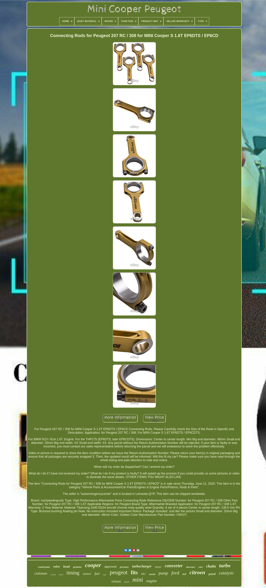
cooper (93, 565)
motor (158, 566)
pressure (124, 567)
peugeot (118, 572)
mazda (152, 574)
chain (211, 566)
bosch (126, 582)
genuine (77, 567)
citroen (197, 572)
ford (175, 572)
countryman (44, 567)
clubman (40, 573)
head (66, 566)
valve (200, 567)
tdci (143, 573)
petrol (212, 574)
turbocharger (141, 566)
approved (110, 566)
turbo (225, 565)
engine (151, 581)
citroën (53, 575)
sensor (87, 573)
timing (73, 572)
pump (163, 573)
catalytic (226, 572)
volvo (56, 566)
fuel (97, 573)
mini (137, 579)
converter (174, 565)
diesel (61, 575)
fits (134, 572)
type (104, 575)
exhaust (116, 581)
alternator (190, 567)
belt (184, 574)
